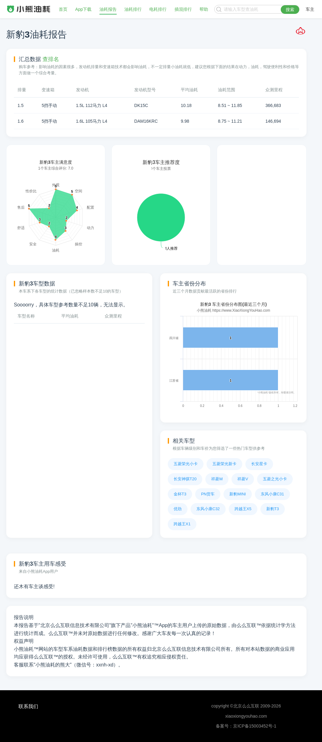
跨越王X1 (182, 524)
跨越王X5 (243, 508)
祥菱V (242, 479)
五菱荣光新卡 (224, 463)
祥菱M (217, 479)
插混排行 (183, 9)
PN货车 (208, 494)
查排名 (50, 59)
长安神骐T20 (185, 479)
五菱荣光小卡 (186, 463)
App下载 (83, 9)
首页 (63, 9)
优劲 (178, 508)
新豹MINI (237, 494)
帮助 (203, 9)
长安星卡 (259, 463)
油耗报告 (108, 9)
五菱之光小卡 (275, 479)
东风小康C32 (208, 508)
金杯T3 (180, 494)
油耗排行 (133, 9)
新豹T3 (272, 508)
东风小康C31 (272, 494)
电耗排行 (158, 9)
